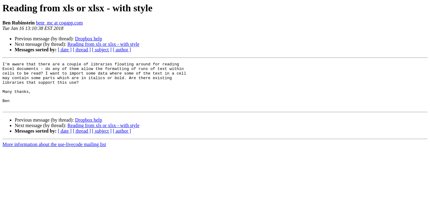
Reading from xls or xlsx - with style (103, 44)
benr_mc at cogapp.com (59, 22)
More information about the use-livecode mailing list (54, 153)
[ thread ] (82, 49)
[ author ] (122, 49)
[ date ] (65, 49)
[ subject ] (102, 49)
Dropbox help (88, 38)
